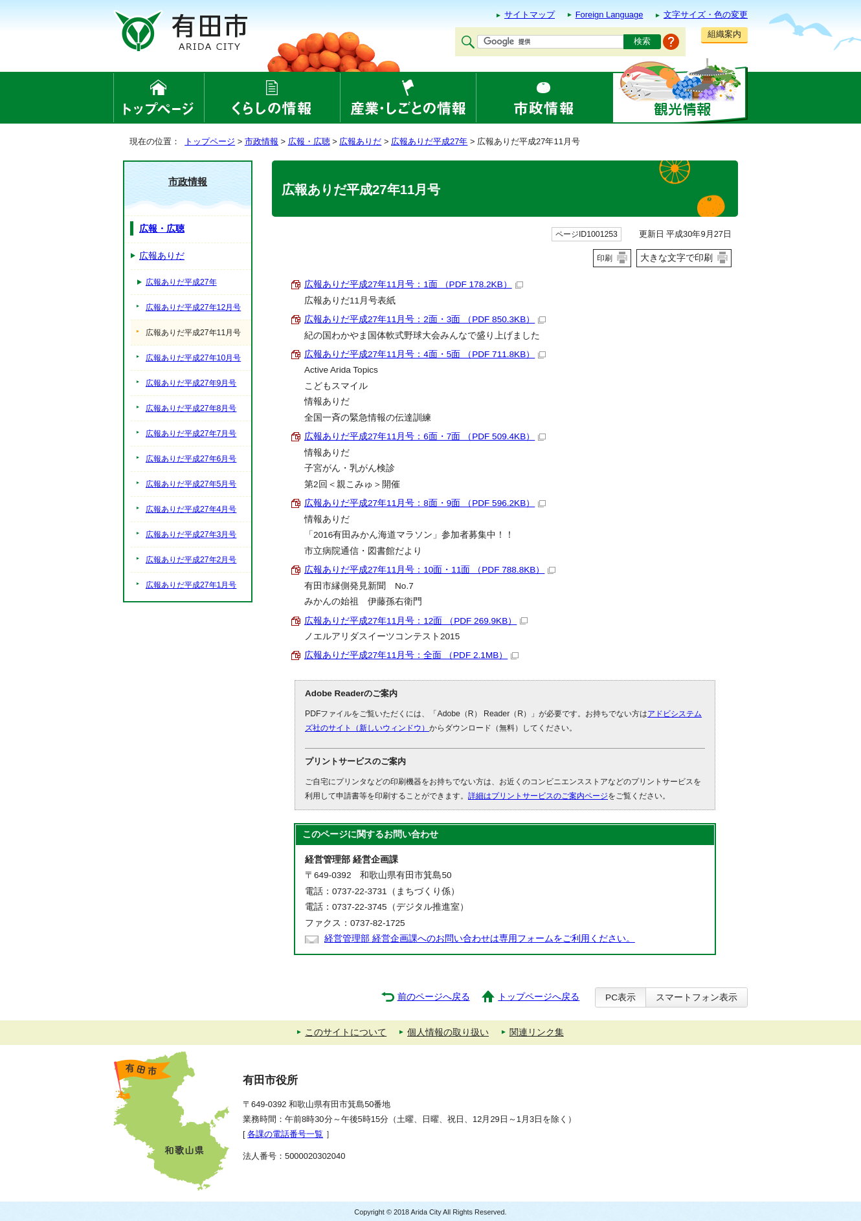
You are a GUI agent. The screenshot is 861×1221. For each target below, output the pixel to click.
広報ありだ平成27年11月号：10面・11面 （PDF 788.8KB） (429, 570)
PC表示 (620, 997)
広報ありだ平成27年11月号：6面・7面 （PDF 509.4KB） (425, 436)
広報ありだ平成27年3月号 (191, 534)
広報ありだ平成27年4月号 (191, 509)
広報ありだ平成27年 (429, 141)
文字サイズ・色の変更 (706, 14)
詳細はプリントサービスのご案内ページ (538, 795)
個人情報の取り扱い (448, 1032)
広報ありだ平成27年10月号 (193, 357)
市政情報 (261, 141)
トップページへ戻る (538, 997)
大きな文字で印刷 (676, 257)
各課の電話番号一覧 (285, 1134)
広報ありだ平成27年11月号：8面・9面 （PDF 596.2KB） (425, 503)
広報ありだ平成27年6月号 (191, 458)
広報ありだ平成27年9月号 (191, 383)
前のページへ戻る (433, 997)
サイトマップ (529, 14)
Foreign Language (609, 14)
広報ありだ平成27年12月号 (193, 307)
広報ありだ (360, 141)
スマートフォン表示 (696, 997)
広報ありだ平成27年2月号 (191, 559)
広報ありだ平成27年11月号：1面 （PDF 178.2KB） (413, 284)
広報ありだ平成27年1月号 (191, 584)
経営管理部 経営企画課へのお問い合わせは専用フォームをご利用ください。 (479, 938)
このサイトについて (345, 1032)
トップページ (209, 141)
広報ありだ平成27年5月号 (191, 484)
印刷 (604, 258)
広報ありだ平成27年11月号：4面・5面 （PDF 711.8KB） (425, 354)
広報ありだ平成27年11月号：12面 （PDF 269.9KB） (416, 621)
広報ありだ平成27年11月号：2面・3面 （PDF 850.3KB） (425, 319)
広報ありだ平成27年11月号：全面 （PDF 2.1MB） (411, 655)
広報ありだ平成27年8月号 (191, 408)
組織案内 (724, 34)
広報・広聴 (309, 141)
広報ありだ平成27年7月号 (191, 433)
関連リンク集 (536, 1032)
